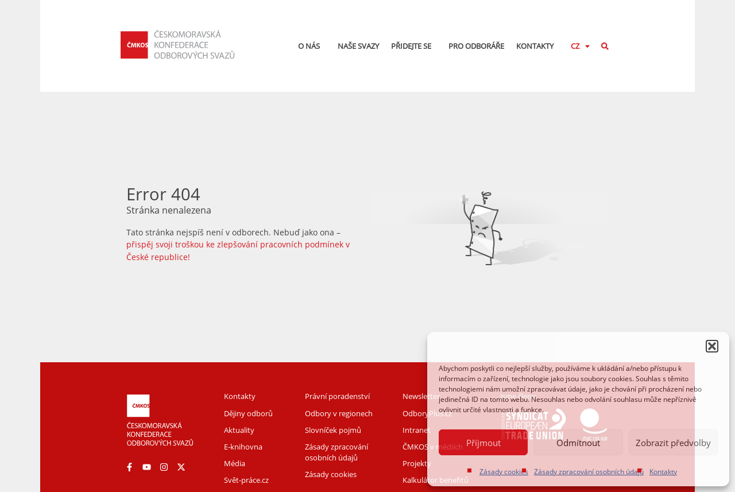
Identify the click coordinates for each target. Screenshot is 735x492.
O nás (312, 46)
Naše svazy (358, 46)
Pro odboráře (476, 46)
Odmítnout (578, 442)
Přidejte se (414, 46)
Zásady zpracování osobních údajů (589, 471)
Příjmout (483, 442)
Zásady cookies (503, 471)
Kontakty (663, 471)
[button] (712, 346)
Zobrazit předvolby (673, 442)
